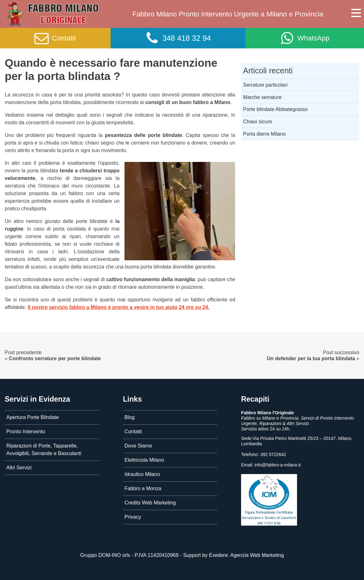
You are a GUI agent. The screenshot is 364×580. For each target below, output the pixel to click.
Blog (129, 417)
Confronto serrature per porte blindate (55, 358)
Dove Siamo (138, 445)
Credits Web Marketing (150, 502)
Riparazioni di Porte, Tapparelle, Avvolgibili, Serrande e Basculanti (43, 449)
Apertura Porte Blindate (32, 417)
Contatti (133, 431)
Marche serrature (262, 97)
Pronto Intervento (25, 431)
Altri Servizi (19, 467)
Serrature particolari (265, 85)
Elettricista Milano (144, 460)
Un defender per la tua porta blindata (311, 358)
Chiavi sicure (257, 121)
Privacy (132, 517)
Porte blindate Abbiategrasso (275, 109)
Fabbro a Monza (142, 488)
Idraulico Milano (142, 474)
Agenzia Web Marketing (257, 555)
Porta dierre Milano (264, 134)
